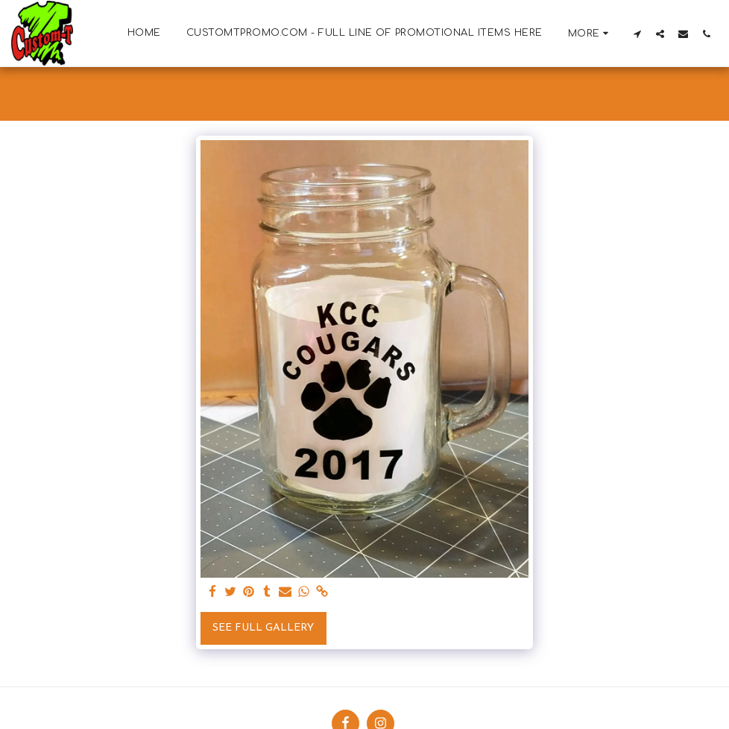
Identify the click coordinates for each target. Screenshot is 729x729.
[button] (637, 33)
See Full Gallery (263, 628)
